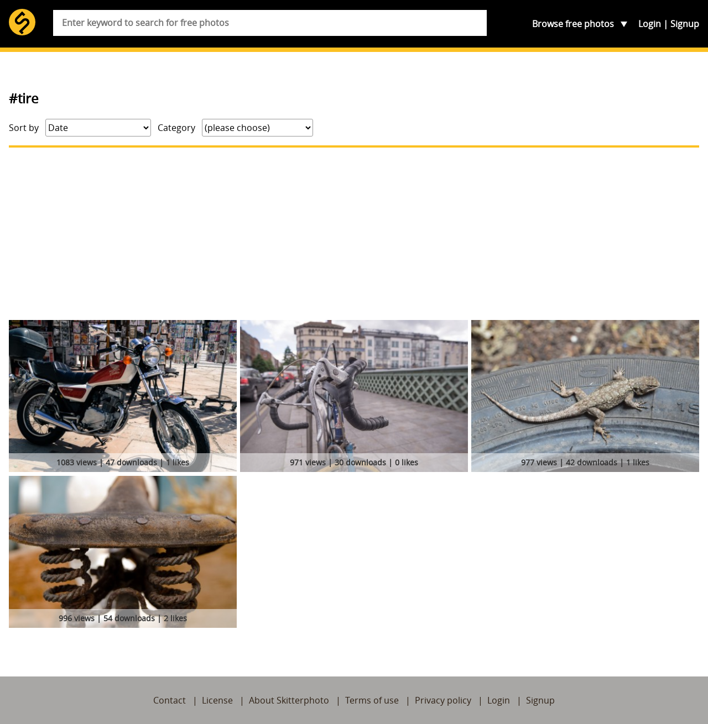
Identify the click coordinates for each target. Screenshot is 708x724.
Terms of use (372, 700)
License (217, 700)
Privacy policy (443, 700)
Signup (684, 24)
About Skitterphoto (289, 700)
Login (649, 24)
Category (176, 128)
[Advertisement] (354, 233)
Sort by (24, 128)
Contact (169, 700)
